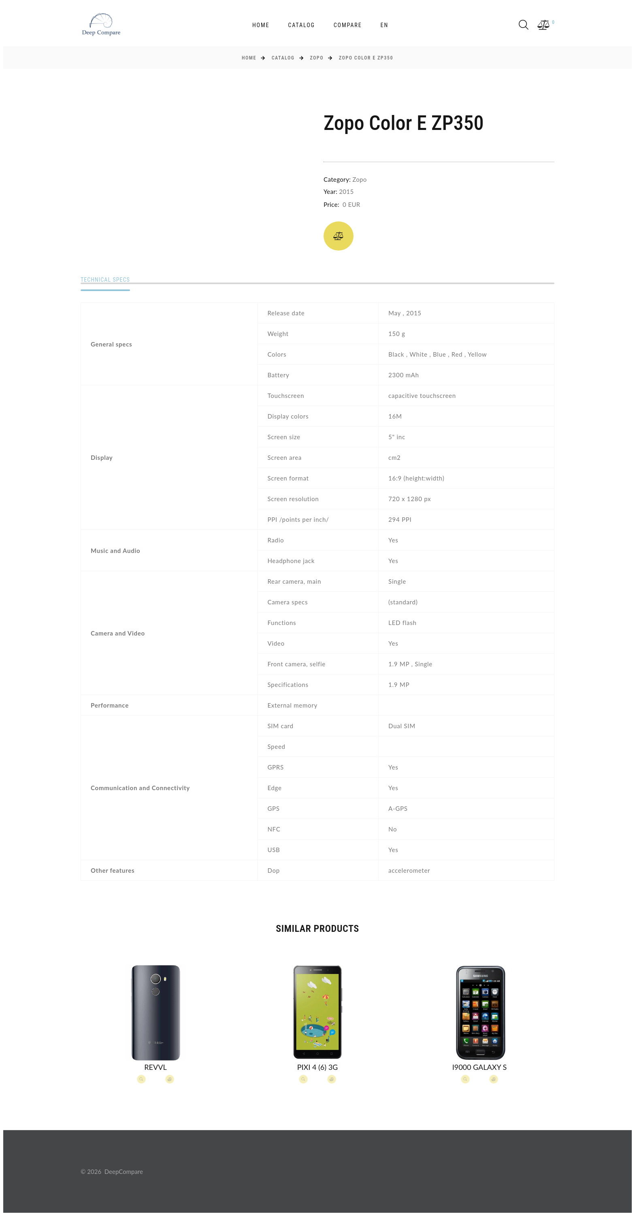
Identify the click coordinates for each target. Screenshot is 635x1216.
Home (260, 25)
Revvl (155, 1067)
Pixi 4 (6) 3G (317, 1067)
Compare (348, 25)
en (384, 25)
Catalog (301, 25)
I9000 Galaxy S (479, 1067)
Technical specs (105, 279)
